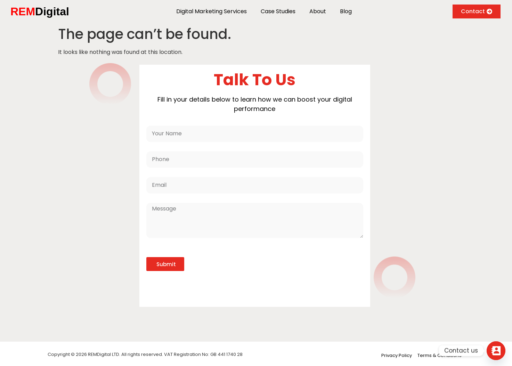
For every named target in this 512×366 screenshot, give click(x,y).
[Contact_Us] (496, 350)
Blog (346, 11)
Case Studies (278, 11)
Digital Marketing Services (211, 11)
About (317, 11)
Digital (39, 11)
